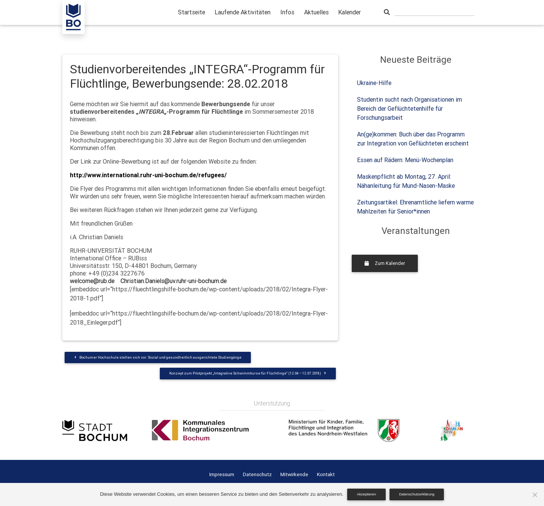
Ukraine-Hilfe (374, 83)
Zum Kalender (385, 263)
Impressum (221, 474)
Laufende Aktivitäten (242, 12)
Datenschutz (257, 474)
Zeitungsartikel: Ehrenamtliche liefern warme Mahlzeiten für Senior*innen (415, 206)
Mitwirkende (294, 474)
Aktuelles (316, 12)
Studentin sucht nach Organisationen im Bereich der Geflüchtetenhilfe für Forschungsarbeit (409, 108)
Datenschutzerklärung (416, 494)
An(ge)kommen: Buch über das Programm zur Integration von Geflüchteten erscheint (413, 138)
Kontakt (326, 474)
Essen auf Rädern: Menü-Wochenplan (405, 160)
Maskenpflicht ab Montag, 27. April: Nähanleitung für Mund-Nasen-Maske (406, 181)
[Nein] (534, 494)
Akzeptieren (366, 494)
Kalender (349, 12)
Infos (287, 12)
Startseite (191, 12)
